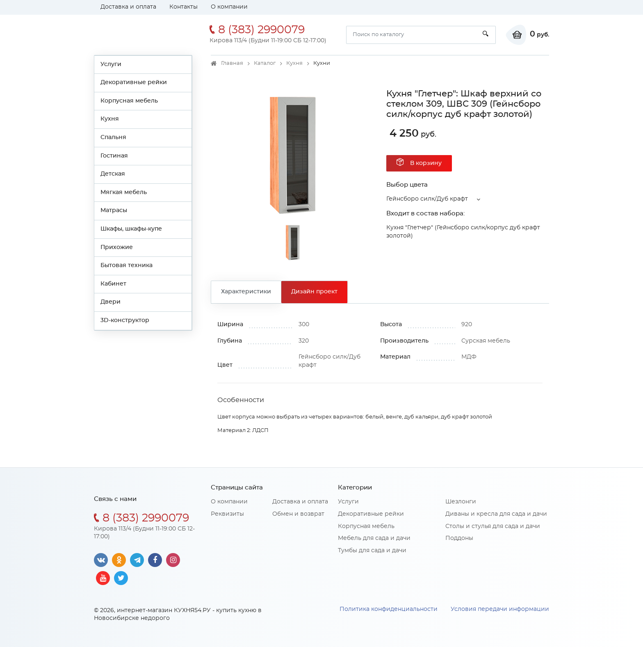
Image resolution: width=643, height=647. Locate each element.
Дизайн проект (314, 292)
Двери (110, 302)
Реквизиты (227, 514)
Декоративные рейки (133, 82)
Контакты (183, 7)
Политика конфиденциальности (389, 609)
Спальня (113, 137)
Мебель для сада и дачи (374, 538)
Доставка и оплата (128, 7)
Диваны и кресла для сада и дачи (496, 514)
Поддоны (459, 538)
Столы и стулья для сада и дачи (492, 526)
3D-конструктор (124, 320)
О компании (229, 7)
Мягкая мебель (123, 192)
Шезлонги (460, 502)
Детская (112, 174)
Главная (232, 63)
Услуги (110, 64)
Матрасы (113, 210)
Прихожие (116, 247)
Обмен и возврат (298, 514)
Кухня (109, 119)
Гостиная (114, 156)
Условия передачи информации (500, 609)
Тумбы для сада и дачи (372, 550)
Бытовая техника (126, 265)
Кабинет (113, 284)
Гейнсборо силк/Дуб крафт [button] (427, 199)
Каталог (265, 63)
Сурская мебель (485, 341)
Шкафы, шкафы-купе (131, 229)
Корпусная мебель (129, 101)
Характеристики (246, 292)
